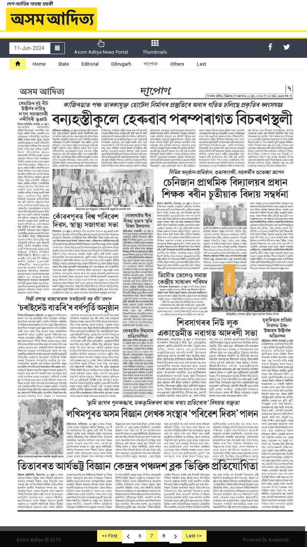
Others (177, 64)
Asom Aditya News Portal (101, 47)
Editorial (90, 64)
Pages (229, 279)
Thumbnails (155, 47)
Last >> (194, 535)
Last (201, 64)
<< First (110, 535)
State (63, 64)
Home (39, 64)
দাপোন (151, 64)
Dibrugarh (121, 64)
